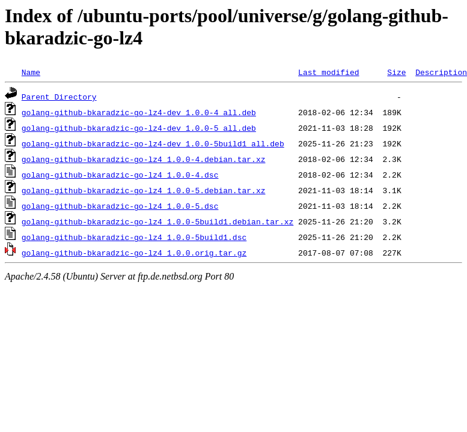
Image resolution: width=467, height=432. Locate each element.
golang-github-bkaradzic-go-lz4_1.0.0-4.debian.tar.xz (144, 159)
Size (396, 72)
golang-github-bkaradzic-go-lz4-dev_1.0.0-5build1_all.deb (153, 143)
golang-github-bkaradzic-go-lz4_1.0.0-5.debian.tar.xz (144, 190)
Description (441, 72)
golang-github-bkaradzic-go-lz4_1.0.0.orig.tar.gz (134, 252)
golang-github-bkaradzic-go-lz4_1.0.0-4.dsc (120, 174)
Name (31, 72)
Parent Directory (59, 96)
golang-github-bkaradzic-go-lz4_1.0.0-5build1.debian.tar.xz (157, 221)
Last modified (328, 72)
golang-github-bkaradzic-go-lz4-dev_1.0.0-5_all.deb (139, 127)
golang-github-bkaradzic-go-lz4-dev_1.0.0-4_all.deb (139, 112)
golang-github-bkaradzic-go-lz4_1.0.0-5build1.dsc (134, 237)
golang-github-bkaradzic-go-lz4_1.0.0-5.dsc (120, 205)
